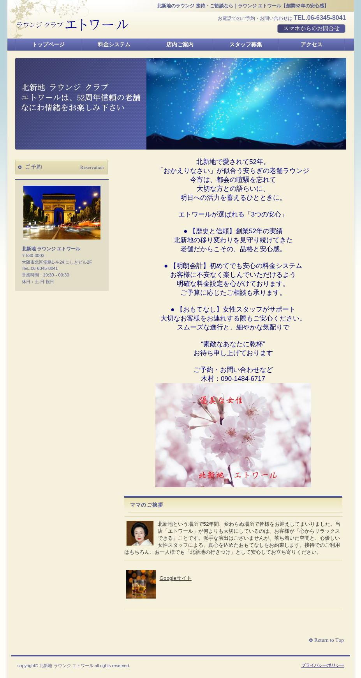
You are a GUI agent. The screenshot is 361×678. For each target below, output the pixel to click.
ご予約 (61, 167)
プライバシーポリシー (322, 665)
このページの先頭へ (327, 640)
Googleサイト (176, 578)
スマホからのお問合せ (311, 29)
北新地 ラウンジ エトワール (72, 25)
